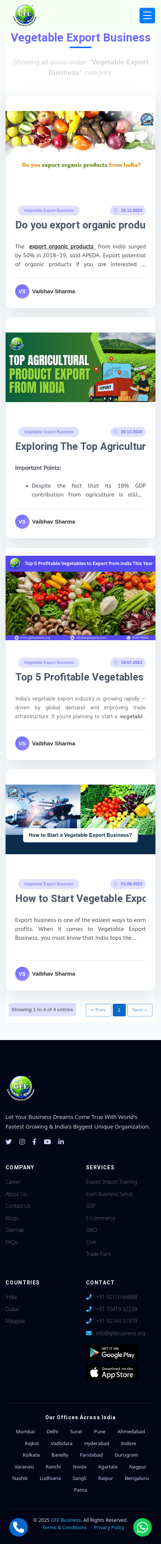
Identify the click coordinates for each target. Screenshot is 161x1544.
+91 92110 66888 (116, 1296)
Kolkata (31, 1454)
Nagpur (138, 1466)
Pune (99, 1431)
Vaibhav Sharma (53, 291)
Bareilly (60, 1454)
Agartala (108, 1466)
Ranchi (53, 1466)
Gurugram (126, 1454)
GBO (91, 1229)
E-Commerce (100, 1218)
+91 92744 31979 (116, 1320)
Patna (80, 1490)
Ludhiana (50, 1478)
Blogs (12, 1218)
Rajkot (32, 1443)
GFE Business (66, 1520)
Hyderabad (96, 1443)
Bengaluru (137, 1478)
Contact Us (18, 1205)
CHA (91, 1242)
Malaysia (15, 1320)
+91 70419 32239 (116, 1309)
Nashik (20, 1478)
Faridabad (91, 1454)
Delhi (53, 1431)
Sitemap (15, 1229)
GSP (91, 1205)
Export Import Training (111, 1181)
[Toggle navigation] (147, 16)
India (11, 1296)
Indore (128, 1443)
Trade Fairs (98, 1253)
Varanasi (24, 1466)
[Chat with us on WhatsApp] (142, 1527)
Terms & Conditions (65, 1527)
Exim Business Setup (109, 1193)
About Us (16, 1193)
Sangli (79, 1478)
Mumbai (25, 1431)
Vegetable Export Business (49, 210)
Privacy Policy (109, 1527)
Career (13, 1181)
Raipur (105, 1478)
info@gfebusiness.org (120, 1333)
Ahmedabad (131, 1431)
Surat (76, 1431)
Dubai (12, 1309)
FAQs (11, 1242)
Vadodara (61, 1443)
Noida (79, 1466)
